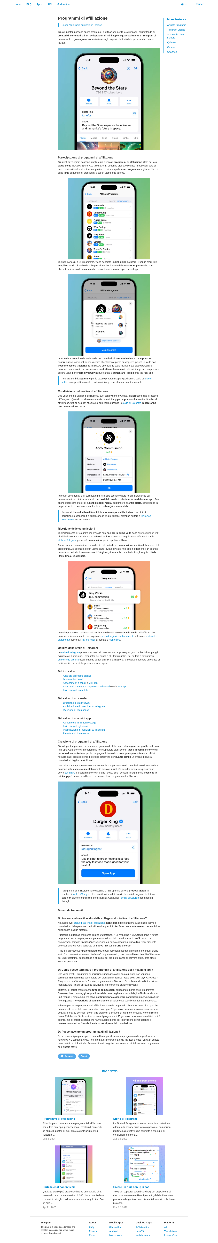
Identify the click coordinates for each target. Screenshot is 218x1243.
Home (17, 4)
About (92, 1222)
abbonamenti (126, 636)
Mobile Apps (116, 1222)
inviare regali (88, 639)
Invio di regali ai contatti (75, 690)
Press (92, 1235)
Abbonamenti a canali (74, 683)
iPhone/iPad (115, 1227)
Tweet (84, 1056)
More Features (176, 19)
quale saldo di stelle (68, 659)
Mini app (93, 683)
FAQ (29, 4)
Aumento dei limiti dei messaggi (80, 722)
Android (113, 1231)
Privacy (93, 1231)
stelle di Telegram (131, 403)
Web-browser (143, 1235)
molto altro (114, 639)
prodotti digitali (109, 636)
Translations (170, 1231)
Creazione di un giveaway (76, 703)
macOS (140, 1231)
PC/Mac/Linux (143, 1227)
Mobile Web (115, 1235)
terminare (70, 772)
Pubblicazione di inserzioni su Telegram (84, 706)
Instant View (170, 1235)
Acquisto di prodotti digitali (77, 675)
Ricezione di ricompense (76, 710)
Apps (39, 4)
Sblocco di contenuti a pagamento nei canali (86, 686)
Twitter (198, 4)
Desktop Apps (144, 1222)
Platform (169, 1222)
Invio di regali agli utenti (75, 726)
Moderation (63, 4)
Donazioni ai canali (73, 679)
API (50, 4)
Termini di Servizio (129, 897)
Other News (109, 1071)
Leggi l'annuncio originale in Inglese (82, 24)
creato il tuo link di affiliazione (89, 922)
